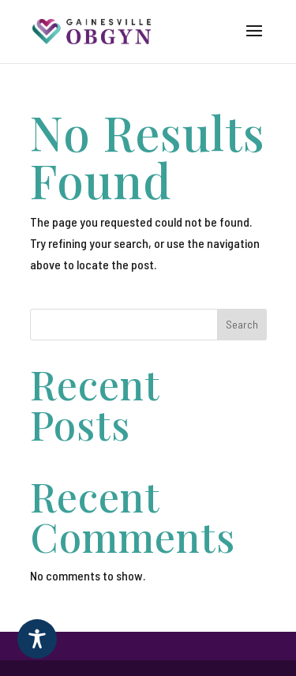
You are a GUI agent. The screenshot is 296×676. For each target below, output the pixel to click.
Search (242, 324)
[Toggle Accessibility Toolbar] (37, 639)
